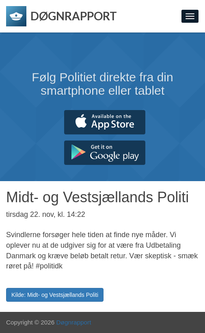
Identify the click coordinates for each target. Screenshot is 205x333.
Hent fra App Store (104, 122)
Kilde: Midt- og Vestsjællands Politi (54, 295)
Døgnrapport (73, 322)
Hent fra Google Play (104, 153)
